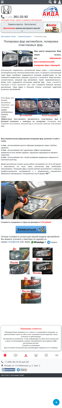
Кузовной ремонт (25, 36)
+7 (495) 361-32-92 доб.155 (16, 362)
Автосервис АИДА (17, 375)
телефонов (13, 242)
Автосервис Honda (8, 36)
